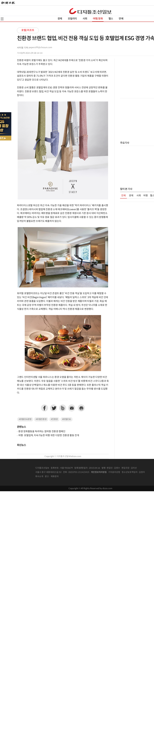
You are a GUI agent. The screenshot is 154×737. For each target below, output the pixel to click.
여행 (145, 195)
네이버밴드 (62, 407)
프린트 (81, 407)
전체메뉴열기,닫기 (2, 19)
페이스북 (44, 407)
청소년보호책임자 (129, 472)
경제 (60, 18)
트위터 (53, 407)
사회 (85, 18)
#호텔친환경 (41, 419)
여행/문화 (98, 18)
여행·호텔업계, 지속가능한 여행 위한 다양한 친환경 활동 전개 (48, 435)
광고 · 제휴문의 (52, 476)
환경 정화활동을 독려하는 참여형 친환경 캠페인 (41, 431)
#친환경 (54, 419)
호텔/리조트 (27, 30)
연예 (121, 18)
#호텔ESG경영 (25, 419)
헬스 (111, 18)
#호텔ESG (66, 419)
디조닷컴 (90, 11)
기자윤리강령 (114, 472)
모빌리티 (72, 18)
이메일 (71, 407)
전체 (123, 195)
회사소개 (39, 476)
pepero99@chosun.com (40, 47)
